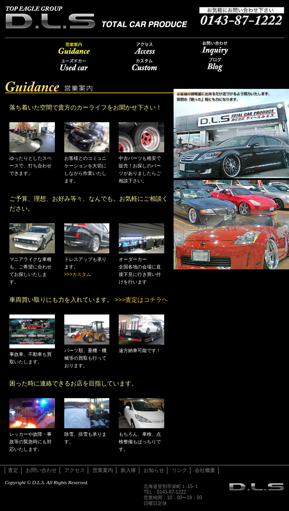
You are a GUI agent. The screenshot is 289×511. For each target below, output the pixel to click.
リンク (179, 470)
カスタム (144, 64)
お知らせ (154, 470)
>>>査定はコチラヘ (141, 299)
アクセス (144, 48)
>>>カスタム (77, 274)
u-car (74, 64)
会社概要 (205, 470)
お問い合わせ (215, 48)
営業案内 (74, 48)
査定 (13, 470)
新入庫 (128, 470)
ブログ (215, 64)
